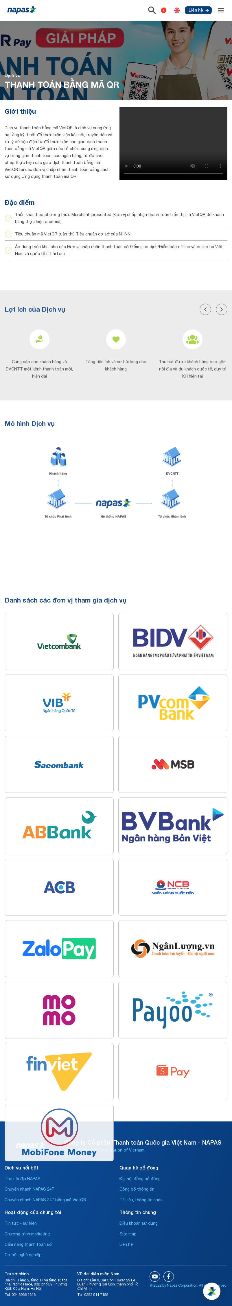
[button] (205, 406)
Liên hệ (199, 10)
